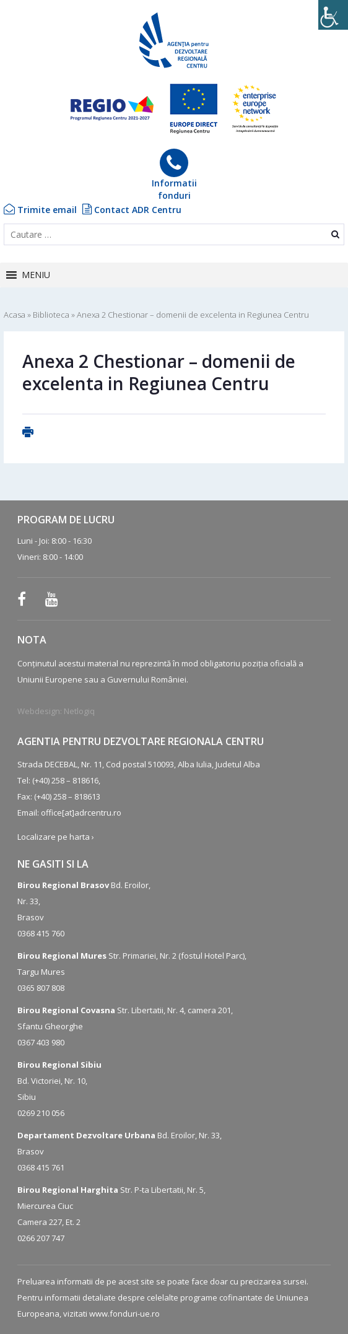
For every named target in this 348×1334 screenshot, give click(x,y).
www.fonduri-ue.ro (124, 1313)
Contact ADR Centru (131, 210)
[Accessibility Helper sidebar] (333, 15)
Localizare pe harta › (55, 836)
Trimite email (40, 210)
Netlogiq (79, 711)
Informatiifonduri (174, 175)
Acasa (14, 314)
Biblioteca (51, 314)
